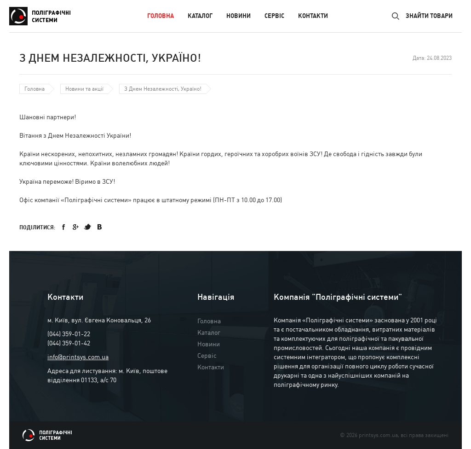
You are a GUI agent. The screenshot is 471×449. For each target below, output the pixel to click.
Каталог (200, 15)
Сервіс (274, 15)
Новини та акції (84, 89)
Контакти (313, 15)
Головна (160, 15)
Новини (238, 15)
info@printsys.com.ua (78, 357)
